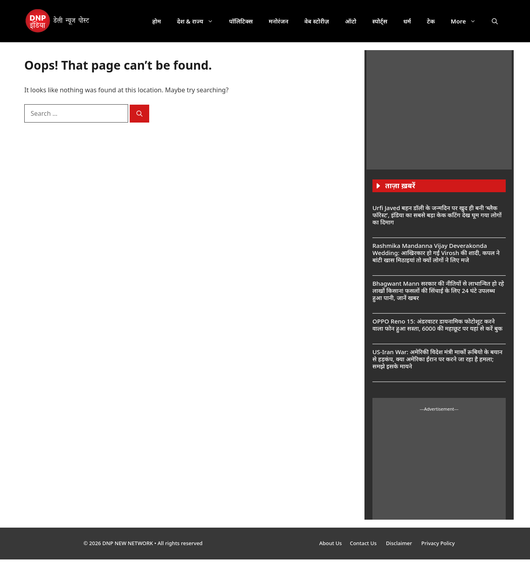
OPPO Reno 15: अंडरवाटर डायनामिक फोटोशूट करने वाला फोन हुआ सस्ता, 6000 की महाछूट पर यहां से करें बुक (437, 324)
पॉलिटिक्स (241, 21)
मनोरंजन (278, 21)
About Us (330, 543)
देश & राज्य (199, 21)
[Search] (139, 114)
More (467, 21)
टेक (431, 21)
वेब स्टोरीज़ (316, 21)
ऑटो (351, 21)
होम (156, 21)
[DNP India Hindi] (58, 21)
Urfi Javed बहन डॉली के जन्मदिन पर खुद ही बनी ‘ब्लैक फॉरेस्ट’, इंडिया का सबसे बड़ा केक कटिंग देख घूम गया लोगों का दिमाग (436, 215)
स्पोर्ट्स (379, 21)
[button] (495, 21)
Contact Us (364, 543)
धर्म (407, 21)
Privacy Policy (438, 543)
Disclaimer (399, 543)
